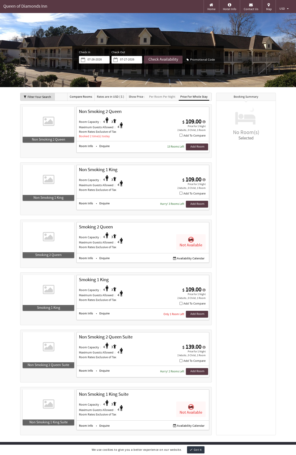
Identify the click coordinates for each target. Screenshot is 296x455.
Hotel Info (229, 7)
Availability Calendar (189, 258)
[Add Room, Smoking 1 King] (195, 314)
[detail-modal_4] (204, 347)
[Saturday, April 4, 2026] (130, 59)
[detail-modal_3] (204, 290)
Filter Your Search (37, 97)
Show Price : (137, 97)
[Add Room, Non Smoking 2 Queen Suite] (195, 371)
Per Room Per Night (162, 97)
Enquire (104, 146)
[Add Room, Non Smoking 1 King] (195, 204)
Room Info (86, 146)
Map (269, 7)
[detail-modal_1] (204, 180)
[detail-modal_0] (204, 122)
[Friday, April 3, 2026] (97, 59)
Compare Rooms (81, 97)
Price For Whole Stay (194, 97)
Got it (195, 450)
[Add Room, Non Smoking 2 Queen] (195, 147)
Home (211, 7)
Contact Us (251, 7)
